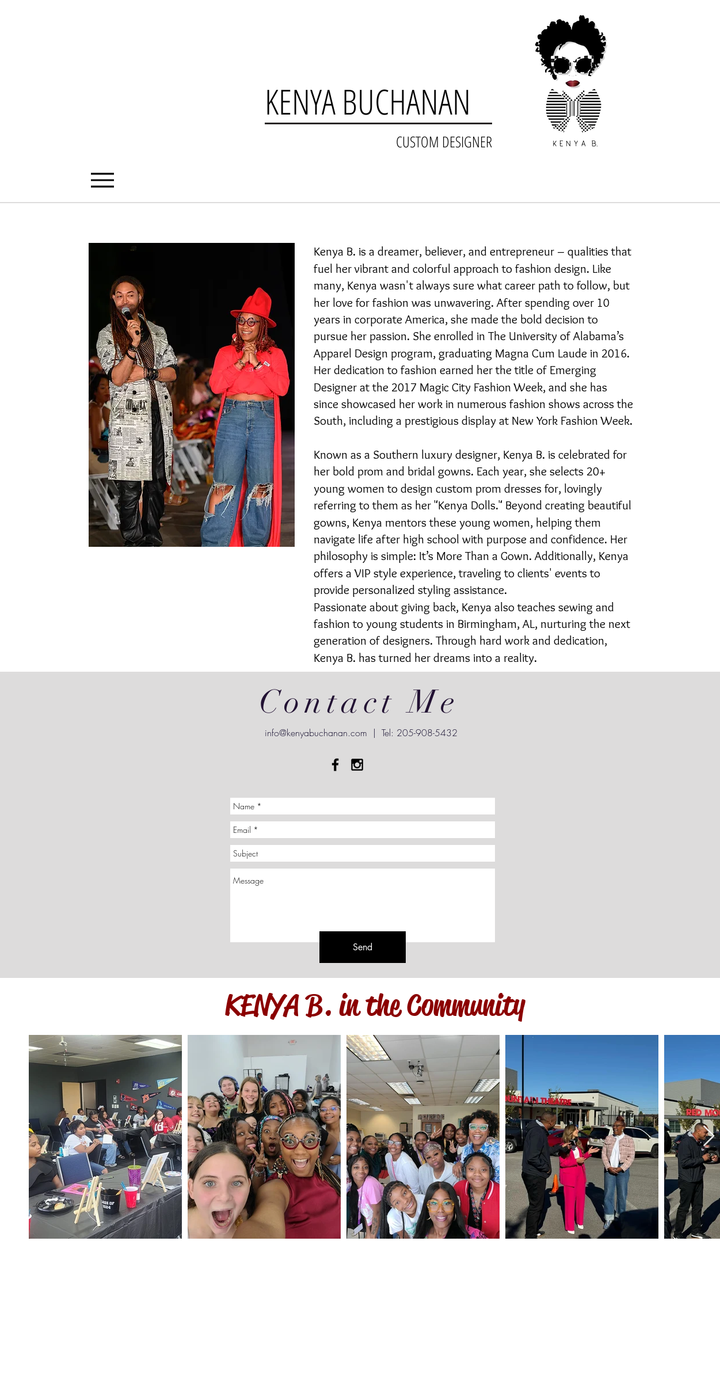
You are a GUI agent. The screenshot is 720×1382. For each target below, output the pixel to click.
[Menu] (102, 179)
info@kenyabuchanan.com (316, 732)
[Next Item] (708, 1136)
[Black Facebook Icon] (335, 764)
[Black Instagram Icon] (357, 764)
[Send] (362, 947)
